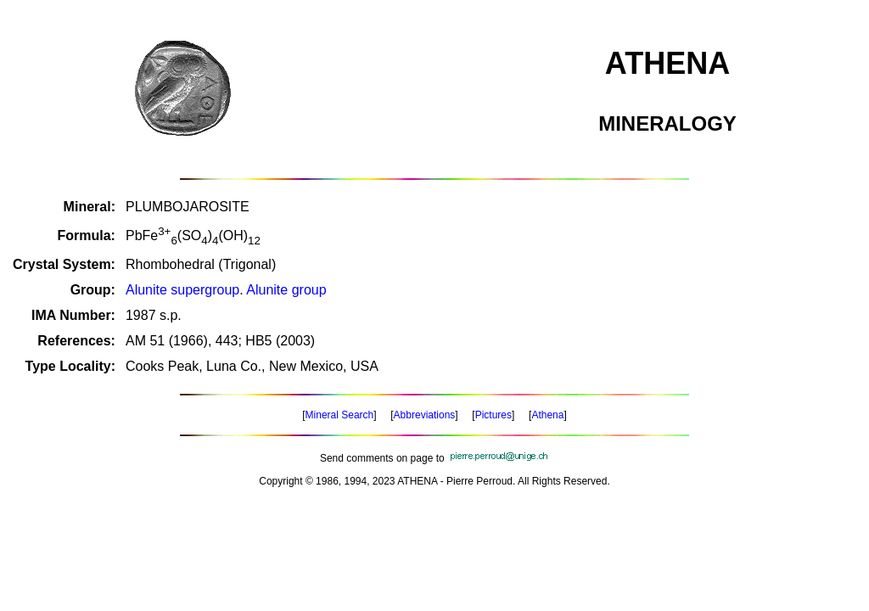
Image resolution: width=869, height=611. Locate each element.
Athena (547, 415)
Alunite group (286, 290)
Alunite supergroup (182, 290)
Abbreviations (425, 415)
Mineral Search (340, 415)
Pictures (493, 415)
